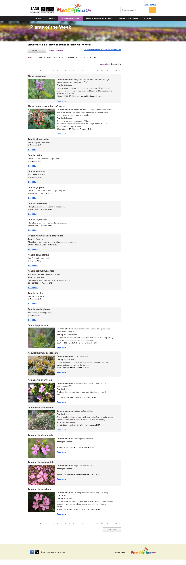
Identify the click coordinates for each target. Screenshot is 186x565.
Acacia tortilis (35, 294)
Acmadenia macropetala (41, 464)
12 (87, 70)
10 (78, 70)
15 (102, 70)
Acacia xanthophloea (39, 310)
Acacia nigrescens (37, 220)
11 (83, 70)
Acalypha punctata (38, 326)
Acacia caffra (35, 155)
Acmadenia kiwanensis (40, 437)
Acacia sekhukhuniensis (41, 272)
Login (147, 5)
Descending (116, 64)
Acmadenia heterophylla (41, 409)
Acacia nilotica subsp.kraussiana (45, 236)
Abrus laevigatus (37, 76)
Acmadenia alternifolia (40, 381)
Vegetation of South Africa (99, 19)
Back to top (112, 531)
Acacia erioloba (36, 171)
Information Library (128, 19)
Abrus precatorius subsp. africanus (46, 106)
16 (107, 70)
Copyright (115, 552)
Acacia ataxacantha (38, 139)
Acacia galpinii (36, 188)
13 (92, 70)
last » (117, 70)
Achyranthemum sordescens (43, 354)
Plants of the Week (71, 19)
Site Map (123, 552)
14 (97, 70)
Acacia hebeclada (37, 204)
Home (38, 19)
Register (153, 5)
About (52, 19)
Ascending (105, 64)
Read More (61, 101)
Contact (148, 19)
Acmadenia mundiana (39, 491)
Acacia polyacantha (38, 255)
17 (111, 70)
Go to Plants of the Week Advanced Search (102, 50)
